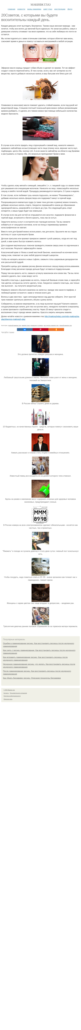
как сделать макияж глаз (51, 482)
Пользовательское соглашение (18, 850)
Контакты (6, 850)
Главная (11, 9)
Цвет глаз (47, 9)
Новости (21, 9)
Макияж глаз (41, 4)
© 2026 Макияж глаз (9, 847)
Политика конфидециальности (12, 853)
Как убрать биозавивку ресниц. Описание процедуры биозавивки (32, 835)
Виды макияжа (34, 9)
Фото (70, 9)
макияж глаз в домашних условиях (32, 482)
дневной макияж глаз (14, 482)
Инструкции (59, 9)
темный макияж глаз (65, 482)
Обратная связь (8, 856)
